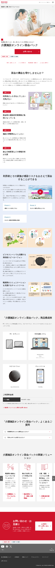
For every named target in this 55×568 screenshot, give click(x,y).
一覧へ (2, 549)
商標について (25, 557)
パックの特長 (21, 62)
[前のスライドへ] (1, 478)
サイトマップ (45, 557)
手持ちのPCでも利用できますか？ (15, 437)
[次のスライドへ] (53, 478)
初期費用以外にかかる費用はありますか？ (17, 432)
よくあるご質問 (43, 62)
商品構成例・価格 (32, 62)
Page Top (52, 550)
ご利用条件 (16, 557)
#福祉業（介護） (5, 56)
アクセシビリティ (35, 557)
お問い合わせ (4, 560)
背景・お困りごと (11, 62)
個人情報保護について (6, 557)
